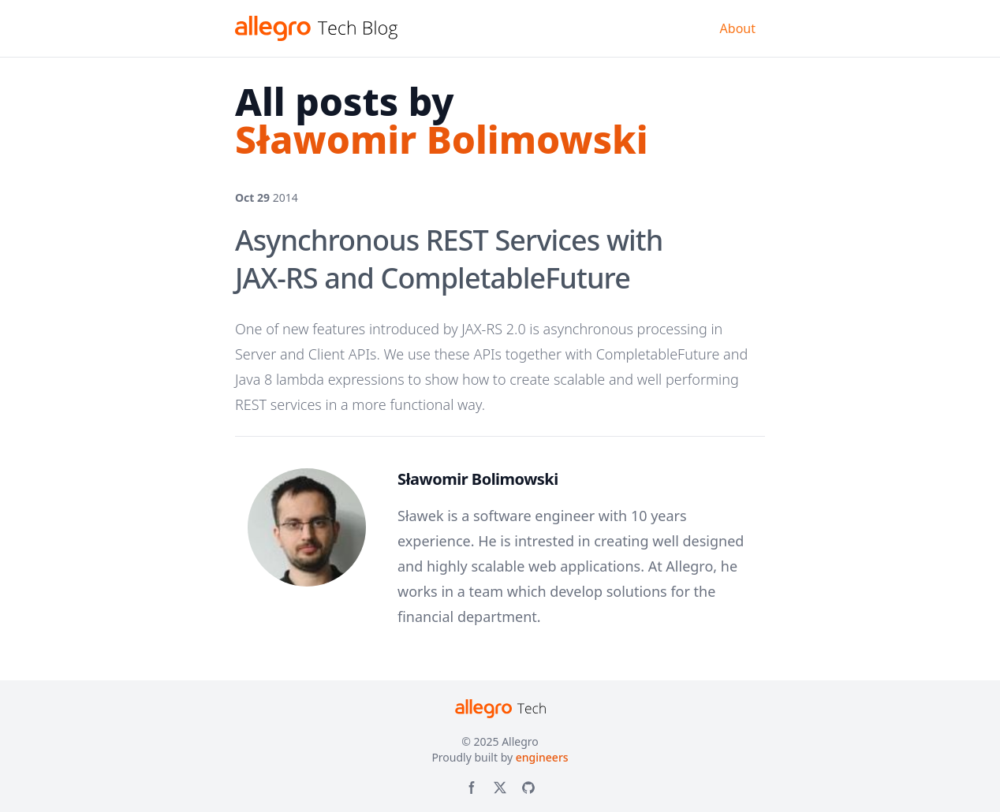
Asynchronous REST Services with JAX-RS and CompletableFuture (448, 259)
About (738, 28)
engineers (542, 757)
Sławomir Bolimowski (477, 479)
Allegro (520, 741)
